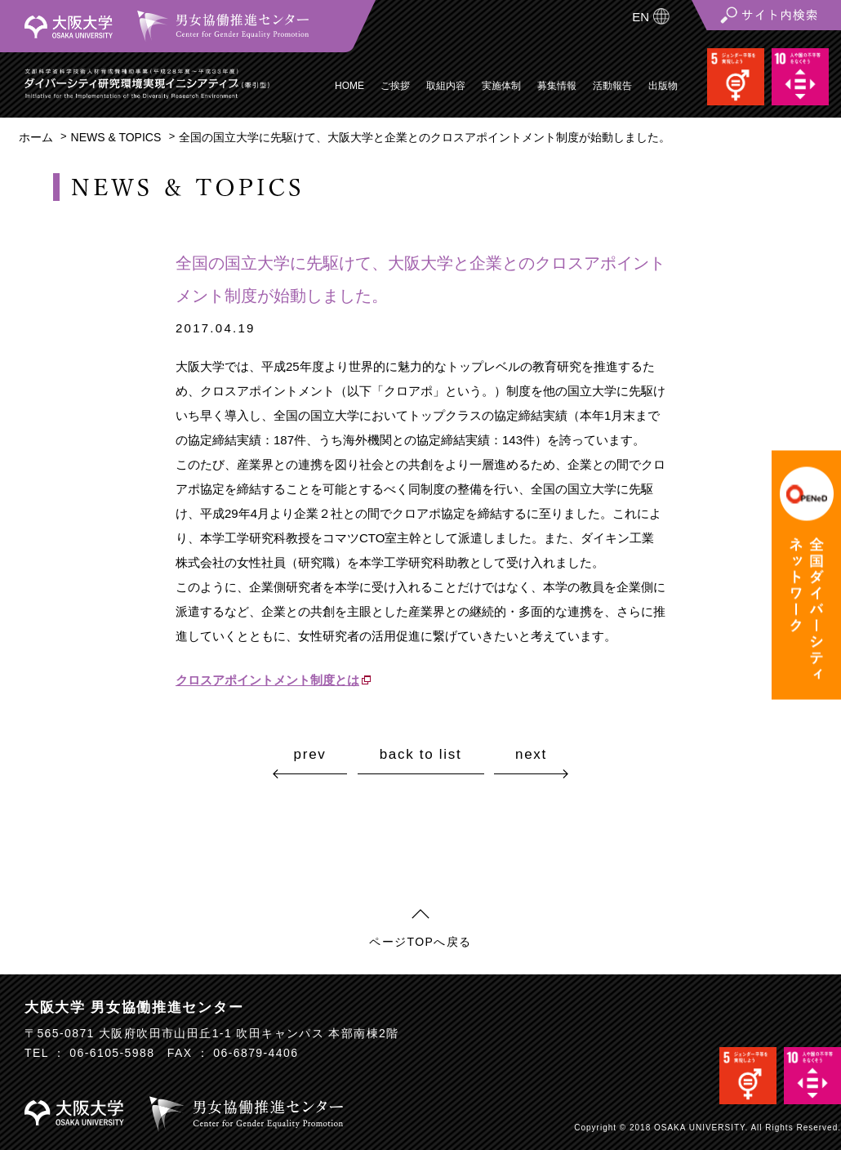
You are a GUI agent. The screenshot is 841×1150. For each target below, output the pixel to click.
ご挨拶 (395, 85)
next (531, 754)
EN (640, 17)
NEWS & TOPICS (116, 137)
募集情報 (556, 85)
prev (310, 754)
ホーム (36, 137)
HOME (349, 85)
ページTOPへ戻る (420, 941)
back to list (421, 754)
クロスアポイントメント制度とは (267, 680)
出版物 (663, 85)
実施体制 (501, 85)
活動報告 (612, 85)
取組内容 (445, 85)
